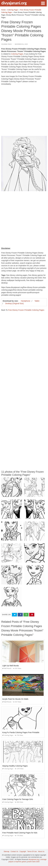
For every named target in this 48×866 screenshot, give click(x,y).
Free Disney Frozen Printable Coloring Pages (26, 310)
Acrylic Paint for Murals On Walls (15, 699)
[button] (43, 3)
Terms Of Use (32, 851)
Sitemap (6, 851)
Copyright (22, 851)
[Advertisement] (24, 111)
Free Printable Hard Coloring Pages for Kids (19, 833)
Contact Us (14, 851)
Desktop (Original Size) (14, 303)
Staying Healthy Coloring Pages (15, 766)
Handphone (25, 301)
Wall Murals (6, 668)
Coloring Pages (6, 44)
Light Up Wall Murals (10, 666)
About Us (41, 851)
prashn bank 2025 (33, 862)
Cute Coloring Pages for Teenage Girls (17, 799)
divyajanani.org (14, 3)
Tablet (36, 301)
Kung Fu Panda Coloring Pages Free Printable (20, 732)
